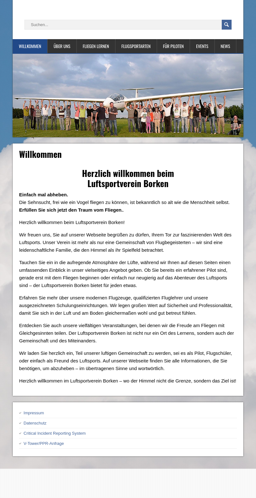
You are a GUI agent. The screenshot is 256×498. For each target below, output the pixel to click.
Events (202, 46)
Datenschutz (34, 423)
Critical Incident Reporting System (54, 433)
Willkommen (30, 46)
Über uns (62, 46)
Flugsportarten (136, 46)
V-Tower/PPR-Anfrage (43, 443)
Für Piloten (173, 46)
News (225, 46)
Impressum (33, 412)
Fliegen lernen (96, 46)
